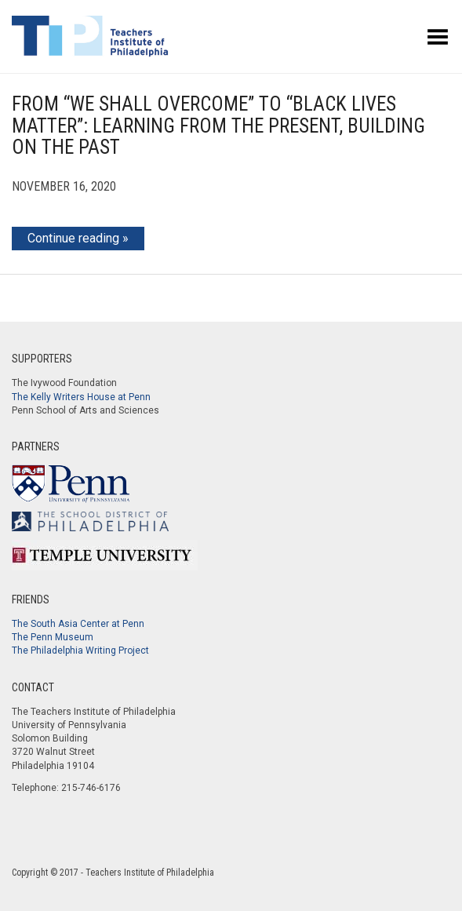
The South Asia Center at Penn (78, 623)
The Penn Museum (52, 637)
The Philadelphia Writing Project (80, 650)
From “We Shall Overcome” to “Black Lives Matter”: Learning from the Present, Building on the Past (218, 126)
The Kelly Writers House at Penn (81, 397)
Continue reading (73, 238)
